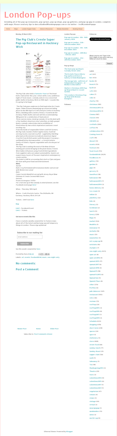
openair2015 (94, 261)
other (92, 284)
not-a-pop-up (95, 241)
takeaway (93, 361)
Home (8, 29)
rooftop (93, 304)
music (44, 257)
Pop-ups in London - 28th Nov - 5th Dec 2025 (75, 54)
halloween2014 (96, 184)
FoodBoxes (94, 158)
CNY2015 (93, 121)
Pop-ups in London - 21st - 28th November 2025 (74, 59)
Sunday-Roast (95, 351)
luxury (92, 214)
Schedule (93, 321)
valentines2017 (95, 385)
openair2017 (94, 264)
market (92, 221)
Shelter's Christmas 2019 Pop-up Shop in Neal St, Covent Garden (75, 90)
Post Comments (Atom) (43, 334)
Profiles (93, 288)
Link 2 (18, 210)
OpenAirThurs (95, 281)
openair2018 (94, 268)
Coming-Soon (95, 134)
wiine (92, 415)
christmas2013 (95, 108)
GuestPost (93, 174)
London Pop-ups (37, 14)
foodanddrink (36, 257)
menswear (94, 228)
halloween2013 (95, 181)
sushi (91, 358)
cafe (91, 91)
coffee (92, 128)
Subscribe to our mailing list (29, 233)
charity (92, 101)
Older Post (54, 329)
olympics (93, 248)
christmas (93, 104)
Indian (92, 194)
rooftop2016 (95, 311)
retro (92, 298)
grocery (93, 171)
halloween (94, 178)
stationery (94, 338)
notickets (93, 244)
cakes (92, 94)
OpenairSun (94, 278)
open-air (93, 254)
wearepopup (94, 408)
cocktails (93, 124)
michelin (93, 231)
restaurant (94, 294)
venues (92, 395)
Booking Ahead (77, 29)
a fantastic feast (40, 94)
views (92, 398)
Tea (91, 365)
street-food (94, 345)
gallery (92, 161)
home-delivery (95, 188)
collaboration (95, 131)
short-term (94, 328)
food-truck (94, 151)
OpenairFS (93, 271)
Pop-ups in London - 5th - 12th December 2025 (75, 49)
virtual (92, 405)
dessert (92, 141)
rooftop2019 (95, 318)
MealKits (93, 224)
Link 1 (18, 208)
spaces (92, 331)
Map (17, 204)
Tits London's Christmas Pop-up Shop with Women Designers (75, 97)
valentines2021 (95, 388)
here (34, 185)
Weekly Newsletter (63, 29)
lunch (92, 211)
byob (91, 88)
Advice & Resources (46, 29)
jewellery (93, 198)
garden (92, 164)
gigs (91, 168)
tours (92, 375)
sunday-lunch (95, 348)
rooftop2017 (94, 314)
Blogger (69, 431)
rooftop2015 (95, 308)
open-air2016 (95, 258)
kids (91, 201)
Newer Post (22, 329)
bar (91, 78)
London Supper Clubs (29, 29)
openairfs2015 (95, 274)
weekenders (94, 411)
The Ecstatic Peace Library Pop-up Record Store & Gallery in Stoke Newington (75, 76)
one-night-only (54, 257)
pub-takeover (95, 291)
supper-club (94, 354)
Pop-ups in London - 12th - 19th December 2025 (74, 43)
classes (92, 118)
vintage (93, 401)
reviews (93, 301)
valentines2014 (96, 378)
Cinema (92, 114)
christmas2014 (95, 111)
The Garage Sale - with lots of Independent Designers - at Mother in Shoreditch (76, 83)
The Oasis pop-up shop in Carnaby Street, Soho (74, 70)
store (92, 341)
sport (92, 335)
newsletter (94, 238)
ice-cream (93, 191)
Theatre (93, 371)
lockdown (93, 208)
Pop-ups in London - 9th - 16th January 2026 (76, 38)
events (27, 257)
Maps (16, 29)
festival (93, 148)
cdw (91, 98)
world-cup (94, 418)
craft (92, 138)
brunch (92, 84)
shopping (93, 324)
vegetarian (94, 391)
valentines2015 (96, 381)
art (23, 257)
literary (93, 204)
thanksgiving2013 (96, 368)
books (92, 81)
